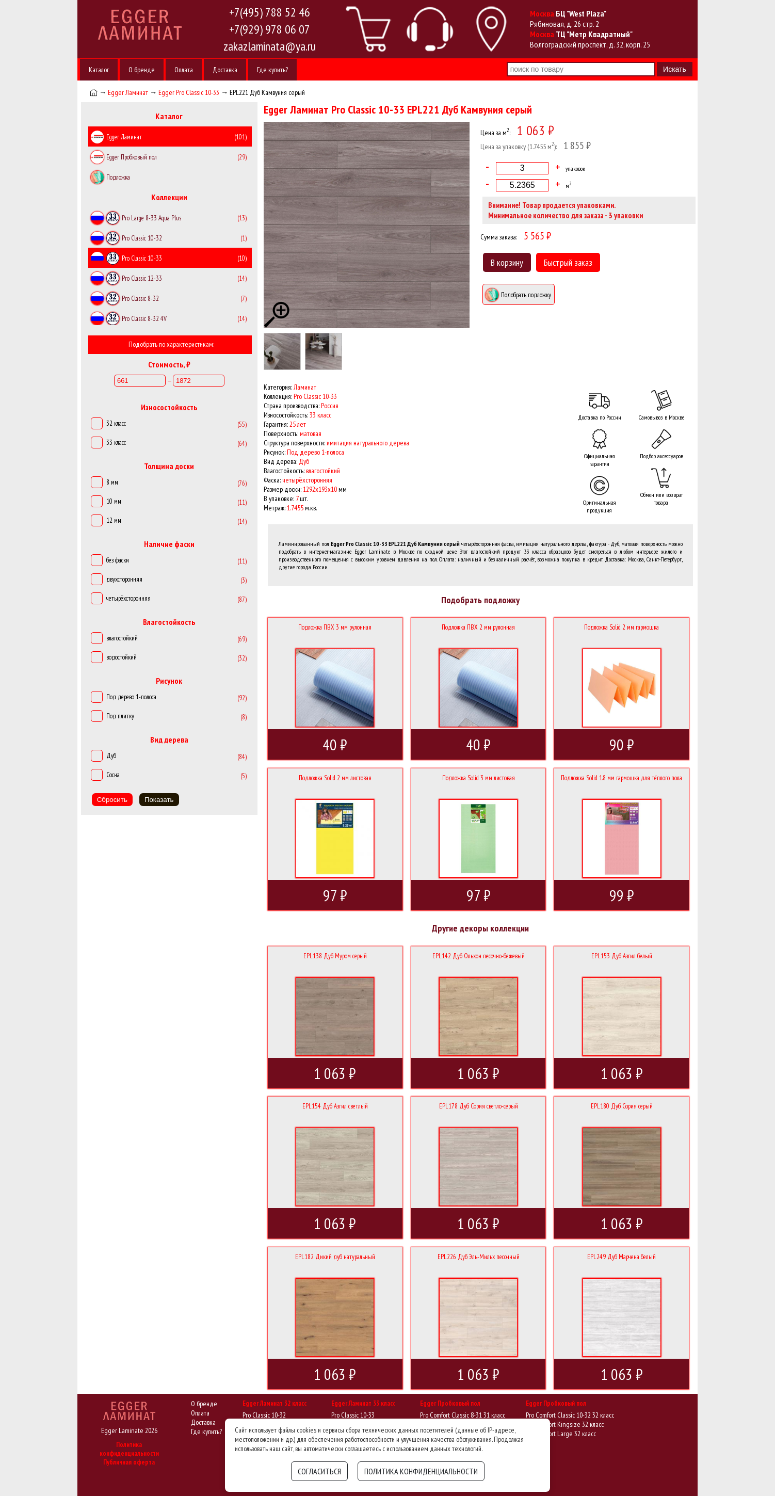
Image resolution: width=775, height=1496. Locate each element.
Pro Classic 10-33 (353, 1415)
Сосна (113, 774)
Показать (159, 799)
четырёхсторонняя (128, 598)
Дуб (111, 755)
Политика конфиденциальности (129, 1449)
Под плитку (120, 716)
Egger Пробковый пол (450, 1403)
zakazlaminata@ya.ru (269, 46)
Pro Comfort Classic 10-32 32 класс (570, 1415)
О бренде (141, 69)
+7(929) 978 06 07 (269, 29)
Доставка (225, 69)
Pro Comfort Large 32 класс (561, 1433)
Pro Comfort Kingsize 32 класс (565, 1424)
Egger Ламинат (128, 92)
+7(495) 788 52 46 (269, 12)
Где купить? (272, 69)
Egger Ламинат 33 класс (363, 1403)
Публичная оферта (129, 1462)
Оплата (183, 69)
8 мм (112, 482)
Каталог (99, 69)
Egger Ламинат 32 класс (274, 1403)
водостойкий (121, 657)
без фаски (117, 560)
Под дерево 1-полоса (131, 697)
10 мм (113, 501)
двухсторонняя (124, 579)
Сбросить (112, 799)
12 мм (113, 520)
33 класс (116, 442)
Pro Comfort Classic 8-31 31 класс (462, 1415)
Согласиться (319, 1471)
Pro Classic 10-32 (264, 1415)
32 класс (116, 423)
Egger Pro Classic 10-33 (188, 92)
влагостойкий (122, 638)
